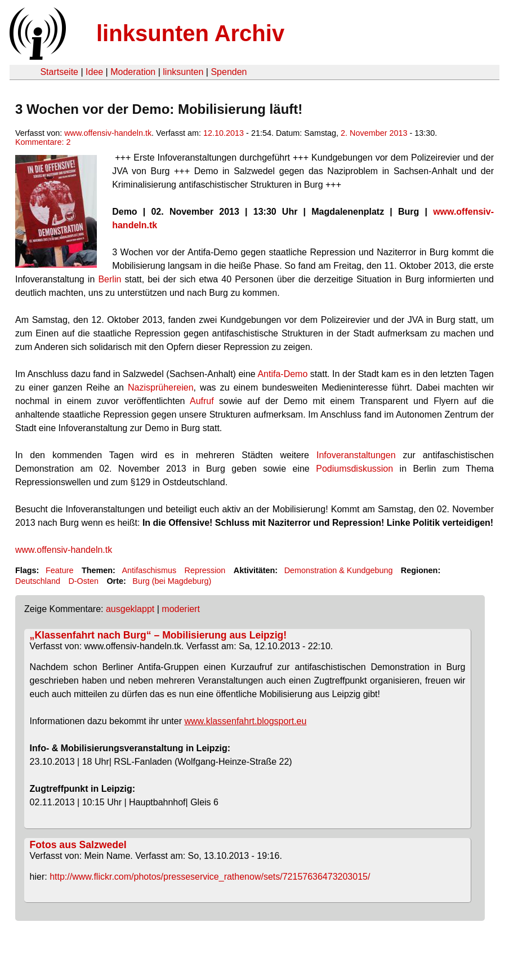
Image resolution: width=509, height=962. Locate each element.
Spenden (229, 72)
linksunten (183, 72)
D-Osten (83, 581)
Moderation (132, 72)
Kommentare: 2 (42, 142)
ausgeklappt (130, 609)
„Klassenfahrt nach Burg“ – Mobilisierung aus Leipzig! (158, 635)
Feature (60, 570)
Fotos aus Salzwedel (78, 844)
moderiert (181, 609)
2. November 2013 (374, 133)
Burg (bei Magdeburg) (171, 581)
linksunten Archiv (190, 33)
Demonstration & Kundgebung (338, 570)
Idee (94, 72)
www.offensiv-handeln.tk (107, 133)
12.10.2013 (223, 133)
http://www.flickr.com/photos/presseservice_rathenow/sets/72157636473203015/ (210, 876)
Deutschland (37, 581)
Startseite (59, 72)
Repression (205, 570)
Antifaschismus (149, 570)
